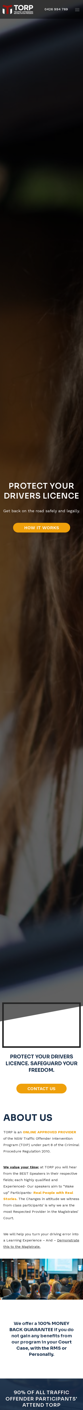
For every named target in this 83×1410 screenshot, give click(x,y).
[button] (56, 9)
